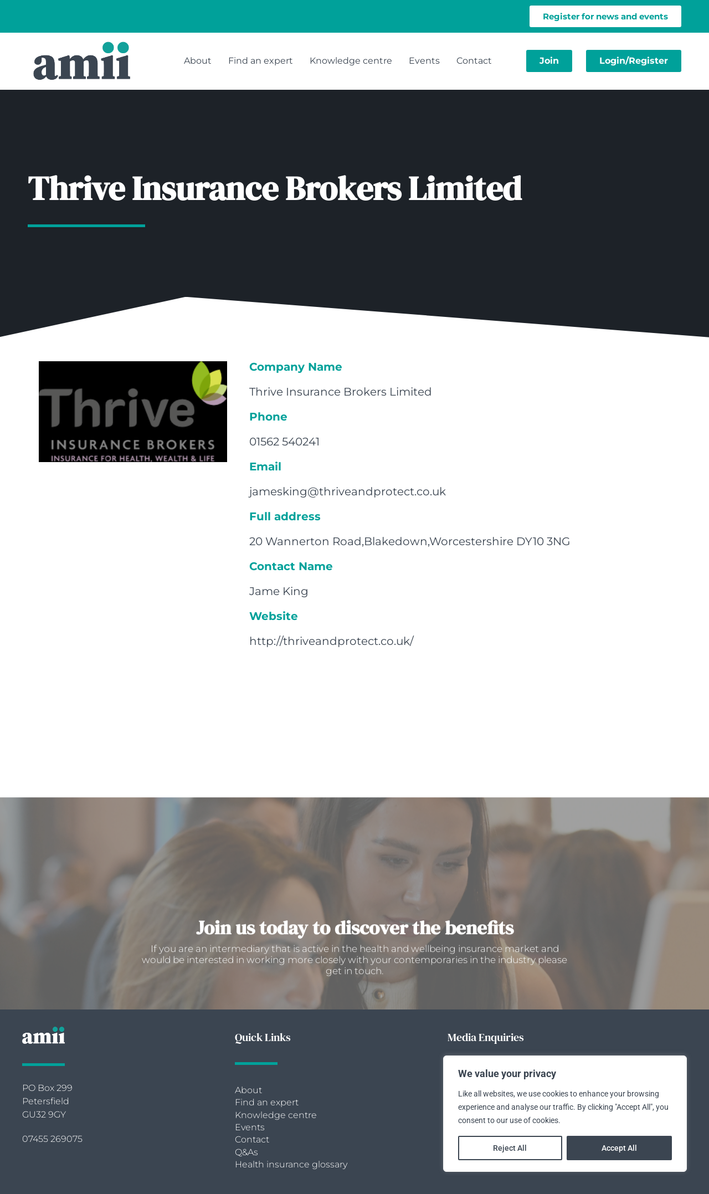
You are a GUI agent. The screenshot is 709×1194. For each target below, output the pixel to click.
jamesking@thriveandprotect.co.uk (347, 491)
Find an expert (260, 60)
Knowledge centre (351, 60)
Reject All (510, 1148)
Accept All (619, 1148)
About (198, 60)
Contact (474, 60)
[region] (565, 1113)
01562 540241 (284, 441)
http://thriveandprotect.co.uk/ (331, 641)
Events (424, 60)
